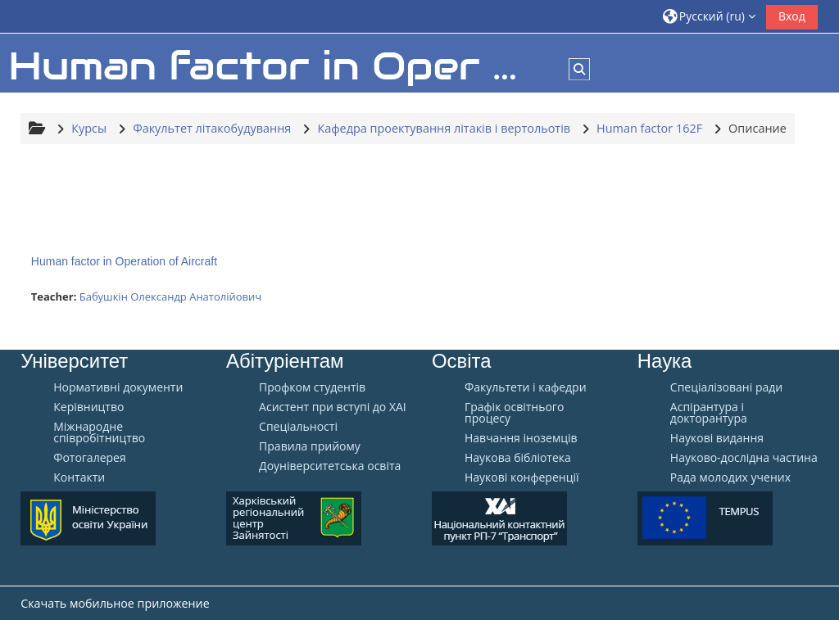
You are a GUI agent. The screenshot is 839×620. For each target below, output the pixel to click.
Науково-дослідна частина (744, 458)
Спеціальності (298, 426)
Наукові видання (717, 438)
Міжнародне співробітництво (99, 432)
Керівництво (88, 407)
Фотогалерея (89, 458)
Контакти (79, 477)
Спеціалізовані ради (726, 387)
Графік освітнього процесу (514, 412)
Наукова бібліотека (518, 458)
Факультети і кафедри (526, 387)
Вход (791, 16)
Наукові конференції (522, 477)
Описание (757, 128)
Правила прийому (310, 446)
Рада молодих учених (730, 477)
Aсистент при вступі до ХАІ (332, 407)
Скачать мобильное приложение (114, 603)
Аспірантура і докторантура (708, 412)
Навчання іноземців (521, 438)
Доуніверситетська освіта (330, 466)
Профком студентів (312, 387)
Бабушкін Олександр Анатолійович (170, 296)
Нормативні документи (118, 387)
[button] (709, 16)
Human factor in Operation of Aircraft (124, 261)
